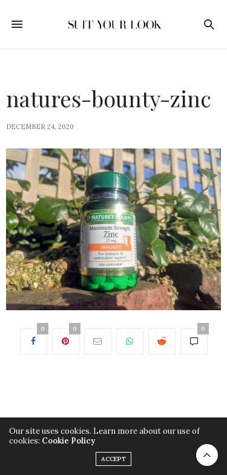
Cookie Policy (68, 441)
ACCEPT (113, 459)
